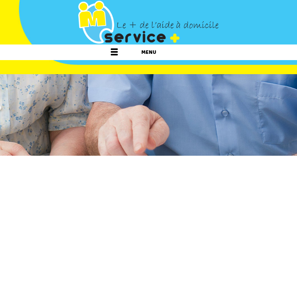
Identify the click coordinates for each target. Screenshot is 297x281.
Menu (148, 52)
